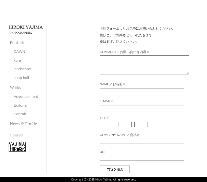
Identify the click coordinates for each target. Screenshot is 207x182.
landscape (22, 69)
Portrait (20, 114)
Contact (16, 135)
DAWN (19, 51)
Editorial (20, 105)
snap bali (21, 78)
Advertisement (26, 96)
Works (15, 87)
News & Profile (23, 123)
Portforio (17, 42)
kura (17, 60)
